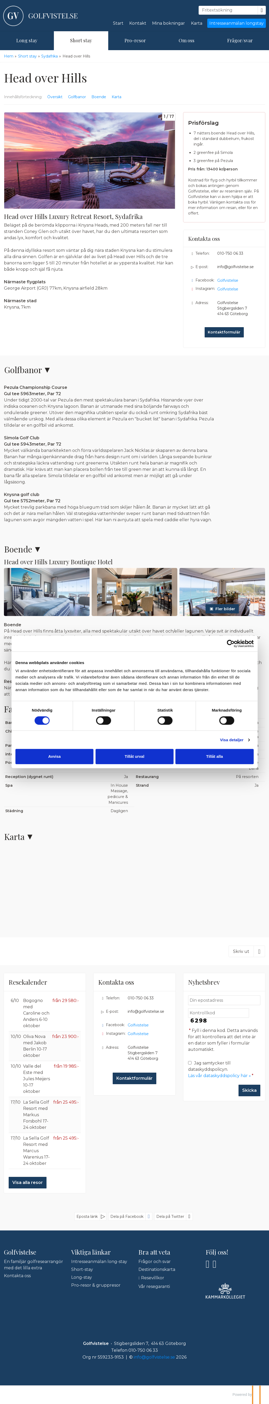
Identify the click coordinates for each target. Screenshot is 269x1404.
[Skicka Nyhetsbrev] (249, 1090)
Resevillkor (152, 1277)
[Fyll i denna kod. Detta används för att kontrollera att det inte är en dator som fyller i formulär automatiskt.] (218, 1013)
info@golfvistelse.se (235, 266)
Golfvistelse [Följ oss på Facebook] (227, 280)
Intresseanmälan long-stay (99, 1261)
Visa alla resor (27, 1182)
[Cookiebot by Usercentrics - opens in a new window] (226, 644)
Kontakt (137, 23)
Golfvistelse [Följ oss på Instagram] (227, 289)
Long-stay (81, 1277)
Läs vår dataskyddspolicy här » (219, 1075)
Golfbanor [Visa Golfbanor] (77, 97)
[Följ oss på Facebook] (208, 1264)
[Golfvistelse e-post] (154, 1357)
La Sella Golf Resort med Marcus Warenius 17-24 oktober (36, 1151)
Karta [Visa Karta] (116, 97)
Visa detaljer (227, 740)
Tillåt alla (211, 756)
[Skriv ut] (247, 951)
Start (118, 23)
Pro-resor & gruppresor (96, 1285)
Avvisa (57, 756)
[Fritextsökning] (228, 10)
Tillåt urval (134, 756)
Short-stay (82, 1269)
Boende (18, 549)
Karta (196, 23)
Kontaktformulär (224, 332)
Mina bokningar (168, 23)
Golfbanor (23, 369)
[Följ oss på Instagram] (215, 1264)
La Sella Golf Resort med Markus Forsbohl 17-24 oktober (36, 1115)
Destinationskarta (156, 1269)
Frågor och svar (154, 1261)
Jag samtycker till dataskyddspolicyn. (221, 1069)
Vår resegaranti (154, 1286)
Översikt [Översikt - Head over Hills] (55, 97)
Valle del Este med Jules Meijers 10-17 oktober (36, 1079)
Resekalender (28, 982)
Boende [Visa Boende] (98, 97)
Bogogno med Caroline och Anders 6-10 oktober (36, 1013)
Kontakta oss (17, 1275)
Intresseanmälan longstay (236, 23)
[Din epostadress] (224, 1000)
